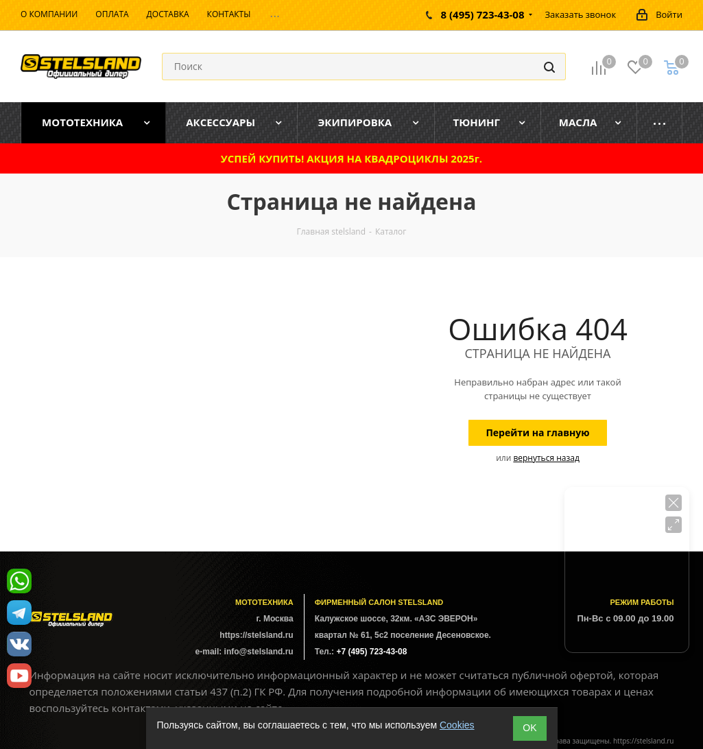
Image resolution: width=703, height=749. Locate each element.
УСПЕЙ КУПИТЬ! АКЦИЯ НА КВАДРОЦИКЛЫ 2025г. (351, 158)
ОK (529, 727)
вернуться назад (546, 458)
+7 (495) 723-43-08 (371, 651)
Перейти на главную (537, 432)
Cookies (457, 725)
